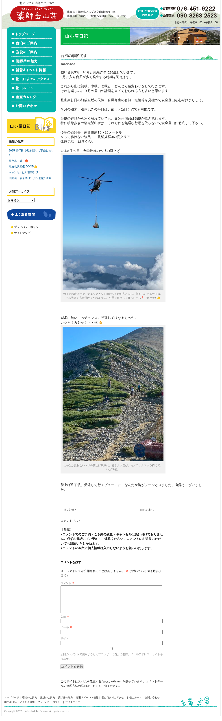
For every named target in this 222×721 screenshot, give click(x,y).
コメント (68, 583)
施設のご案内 (47, 702)
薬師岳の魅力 (65, 702)
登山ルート (135, 702)
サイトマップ (22, 232)
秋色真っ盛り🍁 (18, 160)
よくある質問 (27, 707)
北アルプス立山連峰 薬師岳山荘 (37, 13)
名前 (65, 622)
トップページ (11, 702)
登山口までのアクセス (114, 702)
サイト (65, 643)
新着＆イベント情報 (87, 702)
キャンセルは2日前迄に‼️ (24, 172)
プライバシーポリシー (27, 227)
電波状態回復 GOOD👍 (23, 166)
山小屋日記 (10, 707)
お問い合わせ (152, 702)
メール (66, 632)
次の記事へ (69, 509)
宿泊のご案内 (29, 702)
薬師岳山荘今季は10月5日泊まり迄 (30, 178)
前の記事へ (148, 509)
